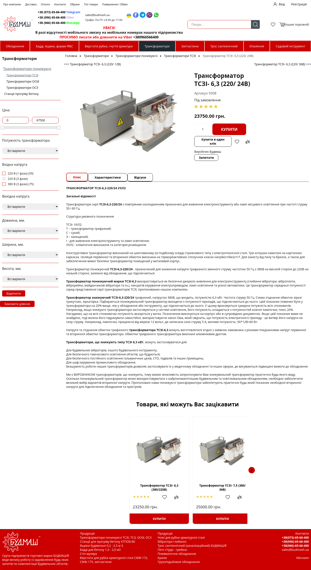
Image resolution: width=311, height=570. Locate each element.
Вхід (282, 4)
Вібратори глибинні (172, 541)
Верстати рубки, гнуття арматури (109, 46)
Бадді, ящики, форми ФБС (54, 46)
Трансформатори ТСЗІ (22, 75)
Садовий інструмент (290, 46)
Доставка (31, 4)
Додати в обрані (200, 139)
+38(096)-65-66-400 (295, 541)
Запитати (167, 153)
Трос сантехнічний (224, 46)
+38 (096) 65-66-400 (129, 17)
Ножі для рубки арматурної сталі (181, 537)
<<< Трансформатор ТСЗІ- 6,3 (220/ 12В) (92, 64)
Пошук (98, 24)
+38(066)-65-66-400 (295, 546)
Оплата (45, 4)
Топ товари (91, 4)
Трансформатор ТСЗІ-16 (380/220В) (273, 487)
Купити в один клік (175, 139)
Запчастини (190, 46)
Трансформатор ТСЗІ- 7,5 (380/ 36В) (159, 487)
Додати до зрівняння (211, 139)
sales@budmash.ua (172, 15)
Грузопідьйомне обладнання (179, 562)
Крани (162, 558)
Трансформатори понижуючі (27, 68)
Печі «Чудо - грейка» (172, 550)
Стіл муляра (88, 554)
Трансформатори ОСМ (22, 81)
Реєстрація (299, 4)
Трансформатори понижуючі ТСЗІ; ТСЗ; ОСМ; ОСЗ (116, 537)
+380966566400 (218, 37)
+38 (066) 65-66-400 (132, 23)
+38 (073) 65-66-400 (132, 12)
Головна (71, 56)
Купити (191, 129)
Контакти (60, 4)
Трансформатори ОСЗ (22, 88)
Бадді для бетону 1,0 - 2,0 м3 (100, 550)
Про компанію (12, 4)
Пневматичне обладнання (177, 554)
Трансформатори (157, 46)
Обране (75, 4)
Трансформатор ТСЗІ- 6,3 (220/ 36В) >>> (282, 64)
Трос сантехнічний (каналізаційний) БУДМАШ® (192, 546)
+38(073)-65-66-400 (295, 537)
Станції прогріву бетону (21, 94)
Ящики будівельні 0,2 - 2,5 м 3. (102, 546)
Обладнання (15, 46)
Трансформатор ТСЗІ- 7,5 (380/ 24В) (216, 487)
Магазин (302, 558)
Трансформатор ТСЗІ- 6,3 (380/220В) (102, 487)
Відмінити (13, 293)
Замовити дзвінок (17, 304)
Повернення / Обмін (115, 4)
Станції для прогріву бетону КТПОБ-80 (107, 541)
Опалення (256, 46)
